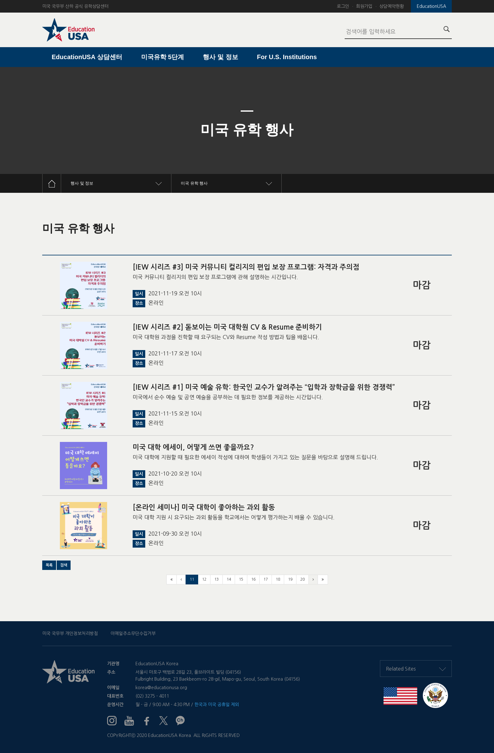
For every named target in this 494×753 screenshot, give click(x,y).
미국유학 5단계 (162, 56)
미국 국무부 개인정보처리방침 (70, 633)
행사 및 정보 (220, 56)
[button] (49, 565)
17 (265, 579)
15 (241, 579)
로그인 (343, 6)
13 (216, 579)
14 (229, 579)
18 (278, 579)
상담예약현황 (391, 6)
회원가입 (364, 6)
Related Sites (416, 669)
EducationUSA (431, 6)
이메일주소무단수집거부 (133, 633)
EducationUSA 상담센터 (87, 56)
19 (290, 579)
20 (302, 579)
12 (204, 579)
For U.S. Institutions (287, 56)
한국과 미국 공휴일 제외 (216, 704)
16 (253, 579)
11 (192, 579)
